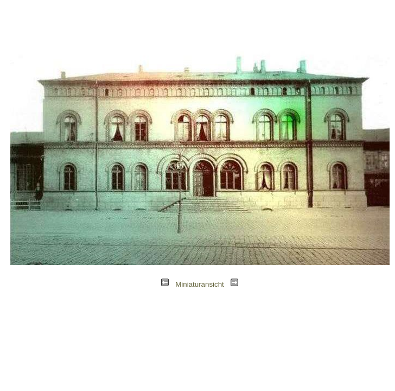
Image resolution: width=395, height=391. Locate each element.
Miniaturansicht (199, 284)
